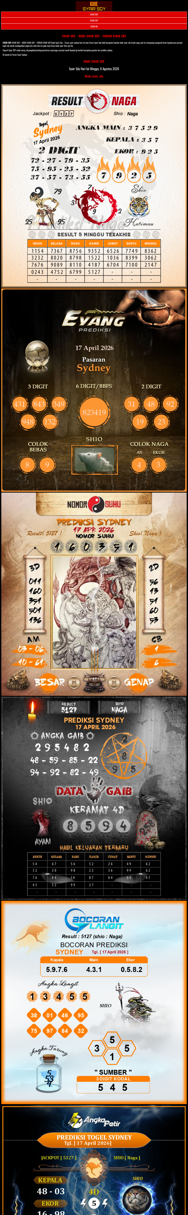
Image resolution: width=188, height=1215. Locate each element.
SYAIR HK (94, 26)
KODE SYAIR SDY (94, 61)
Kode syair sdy (94, 76)
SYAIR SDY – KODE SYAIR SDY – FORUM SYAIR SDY (94, 36)
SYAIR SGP (94, 20)
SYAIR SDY (94, 14)
